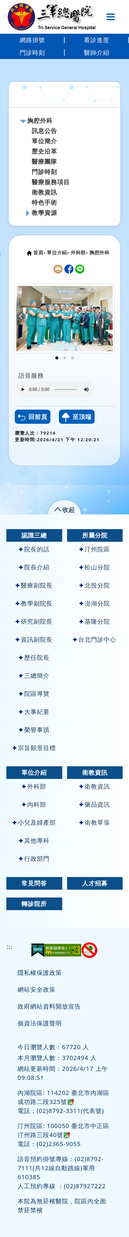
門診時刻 (32, 52)
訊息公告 (44, 131)
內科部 (34, 804)
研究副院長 (34, 621)
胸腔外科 (40, 120)
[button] (20, 316)
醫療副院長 (34, 585)
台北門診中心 (94, 639)
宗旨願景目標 (34, 748)
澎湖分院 (94, 603)
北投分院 (94, 585)
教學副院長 (34, 603)
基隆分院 (94, 621)
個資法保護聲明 (40, 1023)
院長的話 (34, 549)
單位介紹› (58, 252)
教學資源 (44, 213)
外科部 (34, 786)
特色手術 (44, 202)
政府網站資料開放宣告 (49, 1006)
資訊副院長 (34, 639)
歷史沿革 (44, 151)
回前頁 (32, 417)
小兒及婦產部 (34, 822)
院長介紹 (34, 567)
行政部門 (34, 858)
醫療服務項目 (51, 182)
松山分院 (94, 567)
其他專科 (34, 840)
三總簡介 (34, 675)
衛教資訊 (44, 192)
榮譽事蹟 (34, 730)
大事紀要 (34, 712)
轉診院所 (34, 904)
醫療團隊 (44, 161)
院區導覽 (34, 694)
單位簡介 (44, 141)
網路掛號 (32, 40)
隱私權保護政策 (40, 973)
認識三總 (34, 535)
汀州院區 (94, 549)
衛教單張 (94, 822)
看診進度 (96, 40)
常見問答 (34, 883)
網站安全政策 (37, 989)
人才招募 (95, 883)
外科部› (79, 252)
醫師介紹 (96, 52)
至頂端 (77, 417)
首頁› (39, 252)
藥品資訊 (94, 804)
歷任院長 (34, 657)
